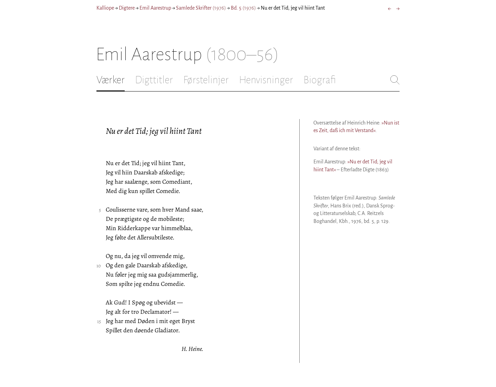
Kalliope (105, 8)
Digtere (127, 8)
